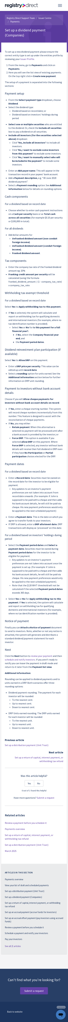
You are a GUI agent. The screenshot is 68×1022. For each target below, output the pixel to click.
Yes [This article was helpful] (29, 783)
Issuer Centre (44, 18)
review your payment (41, 655)
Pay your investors (13, 939)
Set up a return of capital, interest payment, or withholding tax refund (29, 837)
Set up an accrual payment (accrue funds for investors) (31, 912)
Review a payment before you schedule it (26, 822)
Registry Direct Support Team (21, 18)
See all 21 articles (13, 946)
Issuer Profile (27, 59)
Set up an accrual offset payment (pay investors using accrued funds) (34, 920)
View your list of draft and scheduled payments (27, 885)
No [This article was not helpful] (38, 783)
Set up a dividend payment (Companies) (23, 897)
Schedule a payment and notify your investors (26, 933)
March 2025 (10, 850)
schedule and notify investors (20, 659)
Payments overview (15, 828)
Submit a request (45, 797)
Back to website (15, 1011)
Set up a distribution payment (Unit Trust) (26, 745)
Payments (15, 21)
